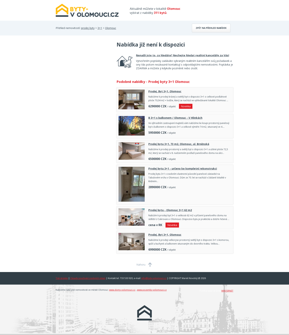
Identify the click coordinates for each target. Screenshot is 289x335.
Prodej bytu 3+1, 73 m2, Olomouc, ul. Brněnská (178, 144)
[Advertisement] (83, 70)
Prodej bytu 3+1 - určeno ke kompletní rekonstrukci (182, 168)
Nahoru (140, 264)
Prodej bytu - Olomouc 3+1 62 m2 (170, 210)
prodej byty (88, 28)
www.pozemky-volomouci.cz (152, 289)
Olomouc (110, 28)
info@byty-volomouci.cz (153, 278)
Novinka (186, 106)
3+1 (100, 28)
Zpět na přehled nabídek (211, 28)
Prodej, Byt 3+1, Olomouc (164, 91)
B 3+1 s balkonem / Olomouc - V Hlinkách (175, 117)
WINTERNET (227, 290)
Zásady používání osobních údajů (87, 278)
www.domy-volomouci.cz (122, 289)
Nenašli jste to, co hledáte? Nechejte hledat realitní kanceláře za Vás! (182, 55)
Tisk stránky (62, 278)
